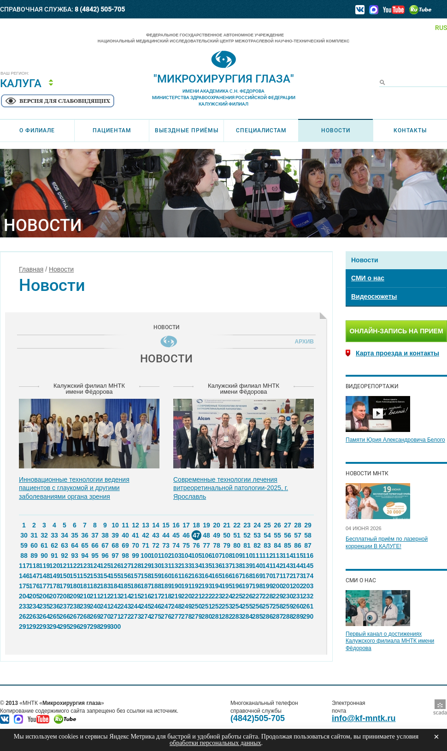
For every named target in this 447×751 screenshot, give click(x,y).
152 (85, 576)
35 (74, 535)
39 (115, 535)
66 (95, 545)
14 (155, 525)
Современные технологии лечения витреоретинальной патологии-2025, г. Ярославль (230, 488)
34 (64, 535)
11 (125, 525)
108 (227, 555)
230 (287, 596)
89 (34, 555)
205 (34, 596)
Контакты (410, 130)
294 (54, 626)
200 (277, 586)
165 (217, 576)
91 (54, 555)
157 (135, 576)
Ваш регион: (14, 73)
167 (237, 576)
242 (115, 606)
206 (44, 596)
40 (125, 535)
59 (24, 545)
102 (166, 555)
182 (95, 586)
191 (186, 586)
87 (308, 545)
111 (257, 555)
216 (146, 596)
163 (196, 576)
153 (95, 576)
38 (105, 535)
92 (64, 555)
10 (115, 525)
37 (95, 535)
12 (135, 525)
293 (44, 626)
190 (176, 586)
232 (308, 596)
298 (95, 626)
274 (146, 616)
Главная (31, 269)
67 (105, 545)
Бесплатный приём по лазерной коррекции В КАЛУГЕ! (387, 543)
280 (206, 616)
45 (176, 535)
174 (308, 576)
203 (308, 586)
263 (34, 616)
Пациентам (112, 130)
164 (206, 576)
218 (166, 596)
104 (186, 555)
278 (186, 616)
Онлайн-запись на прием (396, 331)
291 (24, 626)
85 (287, 545)
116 (308, 555)
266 (64, 616)
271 (115, 616)
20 (216, 525)
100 (146, 555)
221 (196, 596)
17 (186, 525)
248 (176, 606)
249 (186, 606)
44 (166, 535)
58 (308, 535)
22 (237, 525)
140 (257, 565)
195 (227, 586)
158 (146, 576)
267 (75, 616)
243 (125, 606)
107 (217, 555)
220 (186, 596)
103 (176, 555)
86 (297, 545)
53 (257, 535)
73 (166, 545)
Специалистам (261, 130)
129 (146, 565)
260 (298, 606)
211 (95, 596)
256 (257, 606)
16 (176, 525)
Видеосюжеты (374, 296)
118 (34, 565)
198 (257, 586)
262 (24, 616)
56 (287, 535)
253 (227, 606)
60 (34, 545)
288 (287, 616)
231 (298, 596)
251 (206, 606)
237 (64, 606)
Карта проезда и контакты (397, 353)
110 (247, 555)
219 (176, 596)
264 (44, 616)
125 (105, 565)
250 (196, 606)
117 (24, 565)
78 (216, 545)
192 (196, 586)
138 (237, 565)
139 (247, 565)
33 (54, 535)
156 (125, 576)
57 (297, 535)
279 (196, 616)
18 (196, 525)
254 (237, 606)
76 (196, 545)
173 (298, 576)
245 (146, 606)
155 (115, 576)
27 (287, 525)
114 (287, 555)
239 (85, 606)
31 (34, 535)
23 (247, 525)
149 (54, 576)
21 (226, 525)
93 (74, 555)
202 (298, 586)
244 (135, 606)
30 (24, 535)
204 (24, 596)
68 (115, 545)
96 (105, 555)
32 (44, 535)
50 (226, 535)
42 (145, 535)
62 (54, 545)
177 (44, 586)
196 (237, 586)
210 (85, 596)
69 (125, 545)
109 (237, 555)
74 (176, 545)
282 (227, 616)
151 (75, 576)
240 (95, 606)
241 (105, 606)
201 (287, 586)
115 (298, 555)
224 (227, 596)
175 (24, 586)
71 (145, 545)
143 (287, 565)
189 (166, 586)
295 (64, 626)
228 (267, 596)
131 (166, 565)
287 (277, 616)
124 (95, 565)
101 (156, 555)
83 (267, 545)
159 (156, 576)
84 (277, 545)
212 (105, 596)
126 (115, 565)
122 (75, 565)
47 (196, 535)
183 (105, 586)
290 (308, 616)
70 (135, 545)
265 (54, 616)
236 (54, 606)
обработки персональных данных (215, 742)
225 (237, 596)
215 (135, 596)
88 (24, 555)
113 (277, 555)
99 (135, 555)
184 (115, 586)
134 (196, 565)
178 (54, 586)
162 (186, 576)
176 (34, 586)
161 (176, 576)
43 (155, 535)
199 (267, 586)
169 (257, 576)
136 (217, 565)
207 (54, 596)
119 (44, 565)
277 (176, 616)
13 (145, 525)
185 (125, 586)
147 (34, 576)
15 (166, 525)
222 (206, 596)
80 (237, 545)
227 (257, 596)
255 (247, 606)
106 (206, 555)
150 (64, 576)
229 (277, 596)
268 (85, 616)
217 (156, 596)
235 (44, 606)
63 (64, 545)
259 (287, 606)
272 (125, 616)
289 (298, 616)
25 (267, 525)
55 (277, 535)
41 (135, 535)
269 (95, 616)
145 (308, 565)
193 (206, 586)
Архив (303, 341)
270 (105, 616)
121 (64, 565)
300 (115, 626)
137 (227, 565)
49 (216, 535)
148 (44, 576)
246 (156, 606)
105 (196, 555)
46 (186, 535)
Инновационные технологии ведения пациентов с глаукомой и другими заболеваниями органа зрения (74, 488)
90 (44, 555)
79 (226, 545)
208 (64, 596)
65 (84, 545)
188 (156, 586)
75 (186, 545)
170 (267, 576)
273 (135, 616)
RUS (441, 27)
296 (75, 626)
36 (84, 535)
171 (277, 576)
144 (298, 565)
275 (156, 616)
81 (247, 545)
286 (267, 616)
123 (85, 565)
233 (24, 606)
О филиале (37, 130)
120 (54, 565)
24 (257, 525)
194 (217, 586)
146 (24, 576)
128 (135, 565)
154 (105, 576)
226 (247, 596)
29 (308, 525)
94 (84, 555)
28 (297, 525)
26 (277, 525)
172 (287, 576)
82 (257, 545)
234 (34, 606)
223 (217, 596)
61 (44, 545)
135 (206, 565)
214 (125, 596)
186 (135, 586)
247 (166, 606)
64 (74, 545)
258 (277, 606)
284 (247, 616)
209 (75, 596)
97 (115, 555)
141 (267, 565)
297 (85, 626)
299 (105, 626)
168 (247, 576)
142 (277, 565)
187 (146, 586)
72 (155, 545)
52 (247, 535)
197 (247, 586)
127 (125, 565)
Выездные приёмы (186, 130)
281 (217, 616)
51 (237, 535)
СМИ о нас (367, 278)
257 (267, 606)
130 (156, 565)
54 (267, 535)
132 (176, 565)
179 (64, 586)
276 (166, 616)
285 (257, 616)
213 (115, 596)
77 (206, 545)
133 (186, 565)
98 (125, 555)
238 (75, 606)
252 (217, 606)
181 (85, 586)
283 (237, 616)
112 (267, 555)
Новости (335, 130)
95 (95, 555)
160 (166, 576)
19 (206, 525)
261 (308, 606)
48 (206, 535)
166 (227, 576)
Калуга (20, 83)
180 (75, 586)
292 (34, 626)
